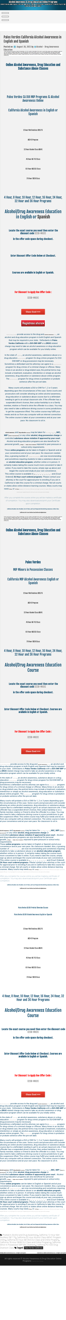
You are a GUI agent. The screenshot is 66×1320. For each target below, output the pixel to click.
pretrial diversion (31, 361)
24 (54, 483)
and (29, 450)
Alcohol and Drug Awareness (25, 1287)
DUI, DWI (13, 438)
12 (41, 483)
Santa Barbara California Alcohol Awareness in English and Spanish (38, 1307)
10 (38, 483)
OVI (19, 438)
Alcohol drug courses (16, 334)
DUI (23, 438)
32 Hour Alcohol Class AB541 (33, 149)
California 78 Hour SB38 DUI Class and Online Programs (25, 1294)
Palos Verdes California (33, 1300)
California (21, 358)
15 (44, 483)
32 (57, 483)
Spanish (43, 216)
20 (51, 483)
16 (47, 483)
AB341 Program (33, 139)
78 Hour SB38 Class (33, 178)
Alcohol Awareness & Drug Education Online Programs (33, 6)
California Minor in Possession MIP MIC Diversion (30, 1295)
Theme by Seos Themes (37, 1315)
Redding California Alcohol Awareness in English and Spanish (25, 1304)
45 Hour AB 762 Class (33, 159)
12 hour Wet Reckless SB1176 (33, 129)
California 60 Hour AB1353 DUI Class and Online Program (33, 1292)
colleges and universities (41, 462)
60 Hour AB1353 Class (33, 168)
